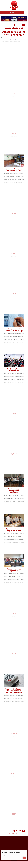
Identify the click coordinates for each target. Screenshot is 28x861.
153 (23, 25)
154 (6, 27)
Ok (24, 857)
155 (9, 27)
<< (4, 25)
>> (22, 27)
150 (13, 25)
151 (16, 25)
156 (13, 27)
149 (9, 25)
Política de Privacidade (14, 853)
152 (20, 25)
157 (16, 27)
